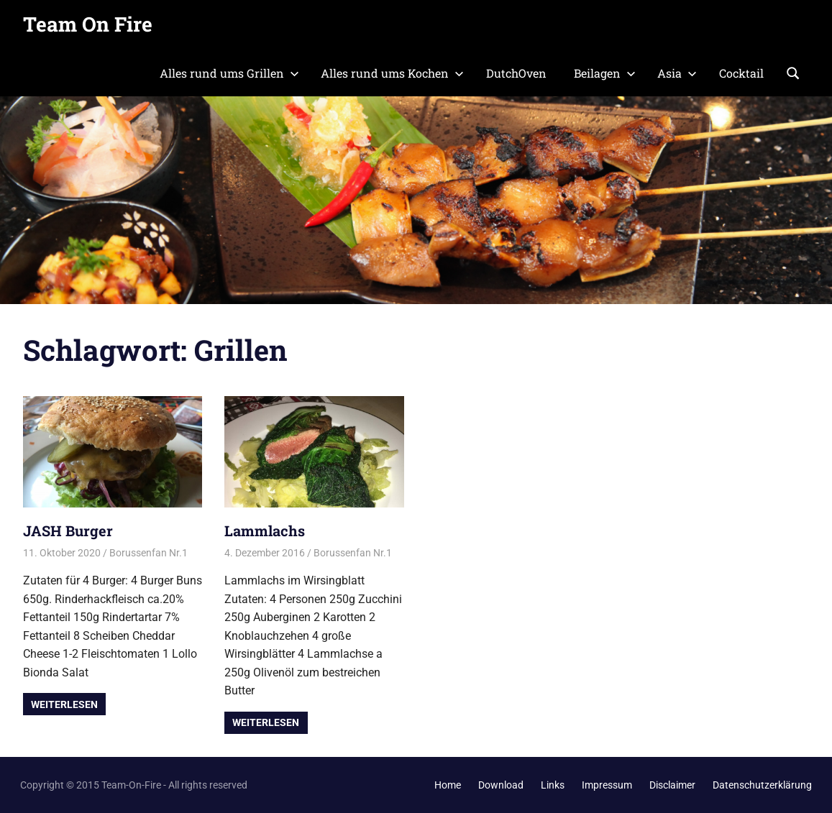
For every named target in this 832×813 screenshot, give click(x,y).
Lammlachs (264, 530)
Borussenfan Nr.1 (148, 553)
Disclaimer (672, 785)
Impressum (607, 785)
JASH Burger (68, 530)
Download (501, 785)
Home (447, 785)
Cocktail (741, 73)
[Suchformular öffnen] (793, 71)
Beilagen (605, 73)
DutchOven (516, 73)
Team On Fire (87, 24)
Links (552, 785)
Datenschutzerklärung (762, 785)
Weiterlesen (64, 704)
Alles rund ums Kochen (392, 73)
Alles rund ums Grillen (229, 73)
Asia (677, 73)
